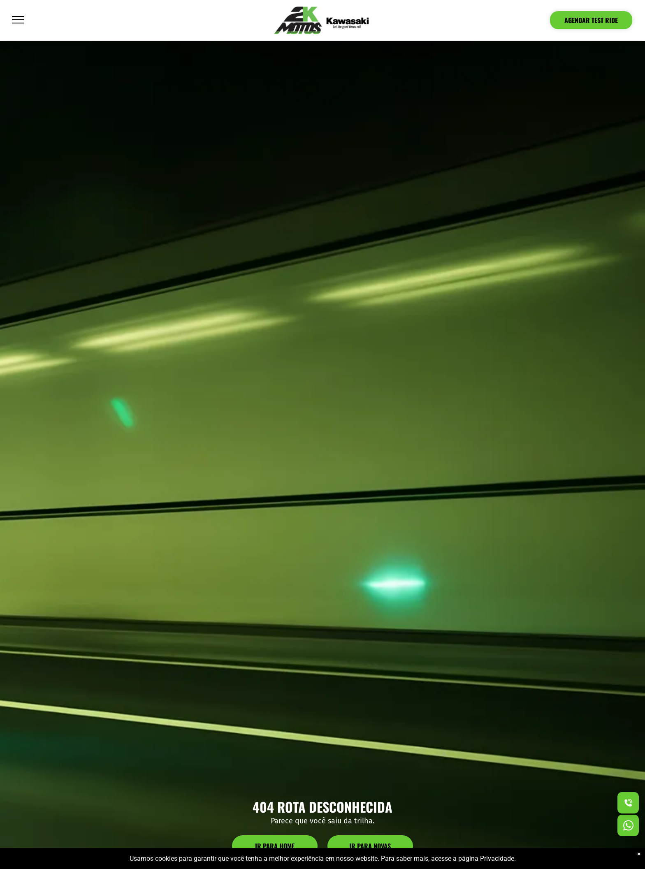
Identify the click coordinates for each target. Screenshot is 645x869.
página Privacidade (486, 858)
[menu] (18, 19)
